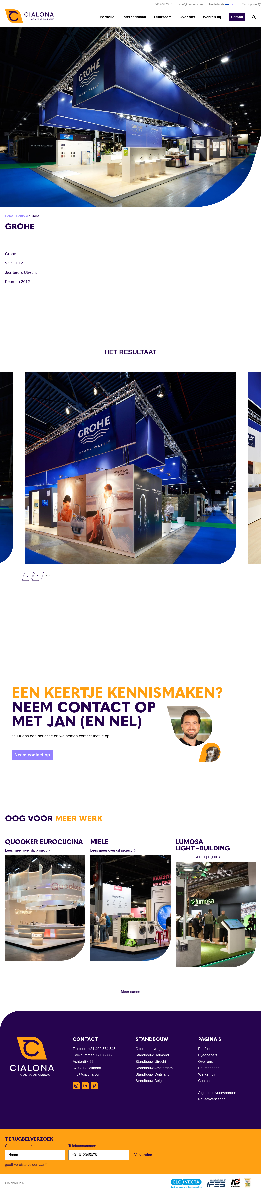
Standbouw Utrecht (151, 1062)
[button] (221, 4)
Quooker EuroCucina (44, 842)
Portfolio (107, 17)
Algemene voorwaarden (217, 1093)
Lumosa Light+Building (203, 845)
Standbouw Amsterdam (154, 1068)
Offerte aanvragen (150, 1049)
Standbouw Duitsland (153, 1074)
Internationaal (134, 17)
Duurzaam (163, 17)
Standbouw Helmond (152, 1055)
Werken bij (212, 17)
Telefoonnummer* (82, 1146)
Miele (99, 842)
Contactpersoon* (18, 1146)
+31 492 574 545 (101, 1049)
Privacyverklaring (212, 1099)
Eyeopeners (207, 1055)
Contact (204, 1081)
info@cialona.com (87, 1074)
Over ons (187, 17)
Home (9, 216)
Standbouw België (150, 1081)
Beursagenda (209, 1068)
